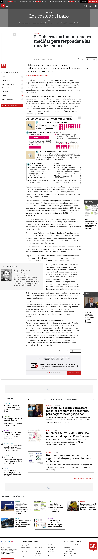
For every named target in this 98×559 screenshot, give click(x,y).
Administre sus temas (9, 105)
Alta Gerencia (39, 545)
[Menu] (7, 5)
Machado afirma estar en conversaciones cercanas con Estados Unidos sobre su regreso (23, 508)
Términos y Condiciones (71, 556)
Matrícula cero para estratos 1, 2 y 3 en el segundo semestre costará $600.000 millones (91, 224)
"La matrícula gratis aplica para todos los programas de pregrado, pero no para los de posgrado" (67, 411)
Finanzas (24, 558)
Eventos (50, 556)
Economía (51, 551)
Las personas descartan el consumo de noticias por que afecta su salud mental (13, 473)
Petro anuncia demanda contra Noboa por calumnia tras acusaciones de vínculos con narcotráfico (13, 422)
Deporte (17, 518)
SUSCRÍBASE (93, 1)
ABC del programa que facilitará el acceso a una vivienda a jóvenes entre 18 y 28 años (91, 317)
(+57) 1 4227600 (6, 554)
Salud (6, 468)
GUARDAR (91, 59)
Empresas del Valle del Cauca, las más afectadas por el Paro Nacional (68, 434)
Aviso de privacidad (70, 553)
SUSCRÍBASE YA (74, 373)
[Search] (84, 6)
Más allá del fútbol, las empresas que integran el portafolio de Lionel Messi (12, 408)
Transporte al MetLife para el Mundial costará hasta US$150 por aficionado (23, 523)
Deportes (7, 403)
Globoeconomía (53, 558)
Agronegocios (25, 545)
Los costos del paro (49, 16)
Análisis (50, 545)
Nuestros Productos (70, 549)
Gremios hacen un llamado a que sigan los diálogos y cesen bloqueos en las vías (68, 458)
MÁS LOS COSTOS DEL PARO (83, 478)
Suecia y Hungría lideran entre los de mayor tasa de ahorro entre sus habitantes (13, 435)
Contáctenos (68, 551)
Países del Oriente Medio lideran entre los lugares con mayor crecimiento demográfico (13, 460)
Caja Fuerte (38, 547)
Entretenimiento (9, 443)
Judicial (82, 501)
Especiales (38, 556)
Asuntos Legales (26, 547)
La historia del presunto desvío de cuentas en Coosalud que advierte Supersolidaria (55, 507)
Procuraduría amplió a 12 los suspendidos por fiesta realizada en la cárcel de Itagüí (88, 506)
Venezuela (18, 501)
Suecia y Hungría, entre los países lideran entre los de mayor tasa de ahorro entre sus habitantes (55, 524)
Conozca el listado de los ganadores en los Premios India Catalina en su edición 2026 (13, 447)
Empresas (24, 556)
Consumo (24, 551)
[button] (28, 366)
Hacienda (6, 416)
